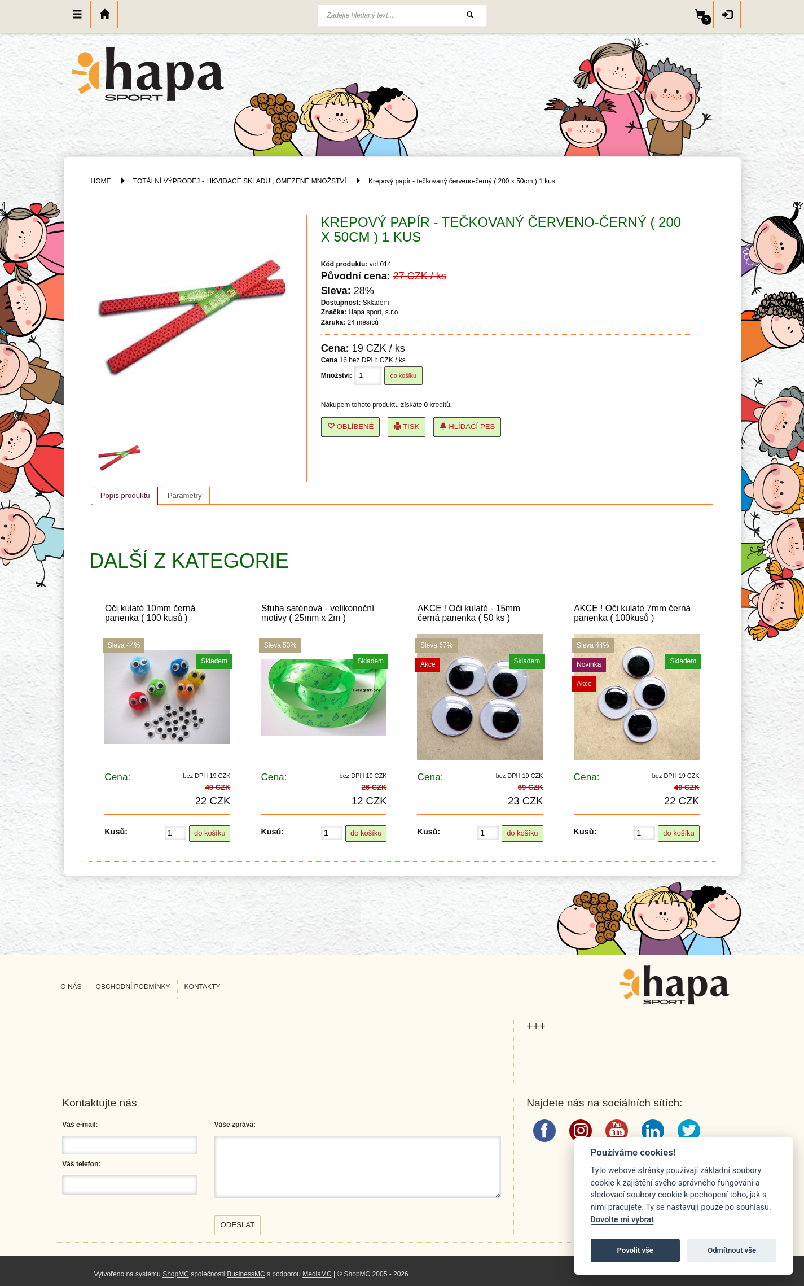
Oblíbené (350, 426)
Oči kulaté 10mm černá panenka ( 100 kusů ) (150, 613)
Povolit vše (635, 1250)
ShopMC (175, 1274)
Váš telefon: (81, 1164)
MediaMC (316, 1274)
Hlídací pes (467, 426)
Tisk (407, 426)
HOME (101, 181)
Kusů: (116, 831)
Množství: (336, 375)
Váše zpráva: (235, 1124)
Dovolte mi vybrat (622, 1219)
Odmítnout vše (732, 1250)
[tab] (125, 496)
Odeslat (238, 1225)
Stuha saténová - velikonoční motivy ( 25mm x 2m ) (317, 613)
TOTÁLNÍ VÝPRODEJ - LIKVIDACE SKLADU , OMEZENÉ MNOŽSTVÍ (239, 181)
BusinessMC (246, 1274)
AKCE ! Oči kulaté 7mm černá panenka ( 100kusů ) (632, 613)
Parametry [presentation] (185, 495)
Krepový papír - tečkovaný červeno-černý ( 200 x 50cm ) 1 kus (461, 181)
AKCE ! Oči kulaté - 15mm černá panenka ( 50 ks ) (469, 613)
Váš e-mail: (80, 1124)
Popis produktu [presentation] (125, 495)
